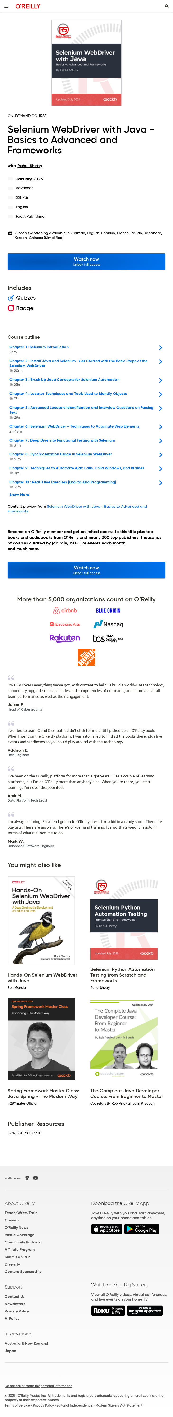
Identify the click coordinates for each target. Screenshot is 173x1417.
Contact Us (14, 1296)
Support (13, 1287)
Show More (19, 495)
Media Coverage (19, 1234)
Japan (10, 1350)
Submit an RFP (17, 1256)
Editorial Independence (74, 1405)
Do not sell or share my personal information (38, 1386)
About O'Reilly (20, 1203)
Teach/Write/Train (21, 1212)
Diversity (12, 1264)
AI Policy (12, 1318)
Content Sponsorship (23, 1271)
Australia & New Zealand (26, 1343)
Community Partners (23, 1242)
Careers (12, 1220)
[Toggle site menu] (6, 6)
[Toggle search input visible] (167, 6)
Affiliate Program (20, 1249)
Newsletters (15, 1303)
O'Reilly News (16, 1227)
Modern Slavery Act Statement (119, 1405)
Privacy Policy (17, 1311)
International (18, 1334)
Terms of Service (17, 1405)
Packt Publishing (30, 216)
